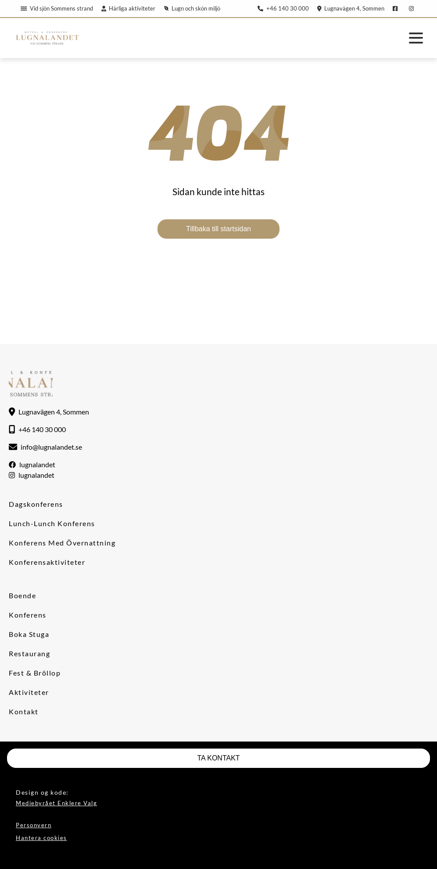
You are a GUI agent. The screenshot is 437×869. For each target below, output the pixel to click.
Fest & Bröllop (35, 673)
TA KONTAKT (218, 758)
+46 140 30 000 (283, 8)
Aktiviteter (29, 692)
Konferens (28, 615)
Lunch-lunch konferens (52, 523)
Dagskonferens (36, 504)
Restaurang (29, 653)
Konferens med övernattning (62, 542)
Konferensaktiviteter (47, 562)
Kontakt (24, 711)
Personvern (33, 825)
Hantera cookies (41, 837)
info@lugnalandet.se (51, 447)
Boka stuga (29, 634)
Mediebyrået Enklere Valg (56, 803)
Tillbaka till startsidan (218, 229)
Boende (22, 595)
